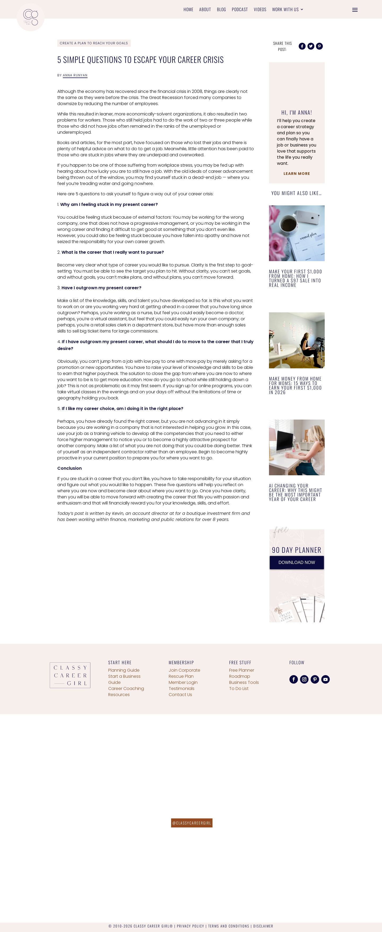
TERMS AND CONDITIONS (228, 926)
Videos (260, 9)
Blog (221, 9)
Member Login (183, 682)
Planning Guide (124, 670)
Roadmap (239, 676)
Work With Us (285, 9)
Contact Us (180, 695)
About (205, 9)
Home (188, 9)
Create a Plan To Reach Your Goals (94, 43)
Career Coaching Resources (126, 691)
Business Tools (244, 682)
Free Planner (241, 670)
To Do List (239, 688)
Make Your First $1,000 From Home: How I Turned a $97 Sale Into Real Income (295, 278)
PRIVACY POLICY (190, 926)
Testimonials (181, 688)
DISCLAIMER (263, 926)
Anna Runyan (75, 75)
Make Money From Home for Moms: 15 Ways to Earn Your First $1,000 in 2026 (295, 385)
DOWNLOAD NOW (297, 562)
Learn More (297, 173)
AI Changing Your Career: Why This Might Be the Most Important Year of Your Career (295, 492)
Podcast (240, 9)
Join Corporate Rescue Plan (184, 673)
